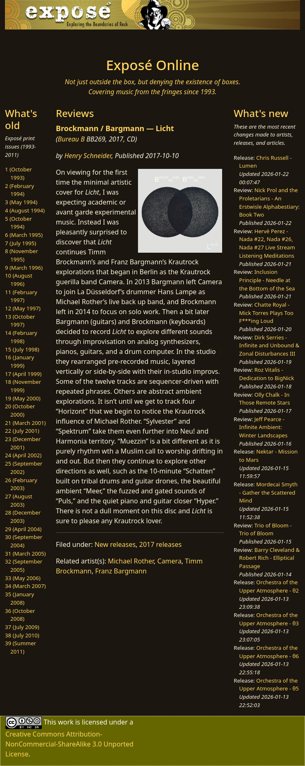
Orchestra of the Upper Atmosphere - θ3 (269, 619)
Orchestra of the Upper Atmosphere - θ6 (269, 652)
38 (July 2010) (22, 635)
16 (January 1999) (19, 361)
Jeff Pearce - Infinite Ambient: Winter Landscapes (263, 427)
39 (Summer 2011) (20, 647)
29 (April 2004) (23, 529)
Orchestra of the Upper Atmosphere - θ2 (269, 586)
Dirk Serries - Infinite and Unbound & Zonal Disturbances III (269, 345)
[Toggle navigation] (62, 41)
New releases (115, 544)
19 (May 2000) (23, 398)
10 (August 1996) (18, 280)
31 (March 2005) (25, 553)
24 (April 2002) (23, 455)
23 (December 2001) (23, 443)
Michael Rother (131, 561)
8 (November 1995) (21, 255)
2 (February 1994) (19, 190)
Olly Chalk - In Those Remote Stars (264, 399)
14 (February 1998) (21, 337)
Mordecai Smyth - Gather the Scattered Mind (268, 492)
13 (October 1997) (20, 321)
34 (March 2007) (25, 586)
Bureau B (71, 139)
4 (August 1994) (25, 210)
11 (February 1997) (21, 296)
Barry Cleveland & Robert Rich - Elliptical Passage (269, 558)
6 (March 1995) (24, 235)
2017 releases (160, 544)
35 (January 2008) (19, 598)
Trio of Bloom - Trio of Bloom (265, 529)
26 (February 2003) (21, 484)
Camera (169, 561)
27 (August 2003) (18, 500)
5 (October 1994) (18, 223)
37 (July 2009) (22, 627)
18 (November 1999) (23, 386)
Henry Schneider (87, 155)
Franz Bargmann (121, 571)
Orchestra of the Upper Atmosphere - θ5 (269, 685)
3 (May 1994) (21, 202)
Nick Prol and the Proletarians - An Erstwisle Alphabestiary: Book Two (269, 202)
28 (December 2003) (23, 516)
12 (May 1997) (23, 308)
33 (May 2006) (23, 578)
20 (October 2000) (20, 410)
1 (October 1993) (18, 173)
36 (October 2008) (20, 615)
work (65, 722)
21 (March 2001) (25, 423)
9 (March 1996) (24, 267)
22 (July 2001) (22, 430)
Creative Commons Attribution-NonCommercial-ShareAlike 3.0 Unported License (69, 744)
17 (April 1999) (23, 374)
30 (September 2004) (23, 541)
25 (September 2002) (23, 468)
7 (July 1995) (20, 243)
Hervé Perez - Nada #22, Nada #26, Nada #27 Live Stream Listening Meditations (267, 243)
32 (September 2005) (23, 565)
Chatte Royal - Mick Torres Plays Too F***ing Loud (266, 312)
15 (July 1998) (22, 349)
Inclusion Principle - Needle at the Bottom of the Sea (267, 280)
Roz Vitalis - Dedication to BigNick (266, 374)
